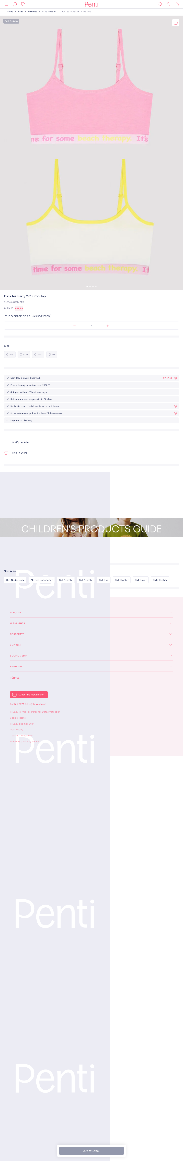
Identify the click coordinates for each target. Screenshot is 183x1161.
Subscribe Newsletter (31, 694)
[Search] (14, 4)
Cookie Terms (18, 717)
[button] (87, 286)
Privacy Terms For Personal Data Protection (35, 711)
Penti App (16, 666)
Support (15, 645)
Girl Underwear (15, 580)
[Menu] (6, 4)
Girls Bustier (49, 11)
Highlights (17, 623)
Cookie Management (21, 735)
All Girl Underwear (42, 580)
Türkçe (15, 677)
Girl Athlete (66, 580)
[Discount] (23, 4)
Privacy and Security (22, 723)
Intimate (32, 11)
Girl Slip (103, 580)
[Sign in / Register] (168, 4)
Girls (20, 11)
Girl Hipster (121, 580)
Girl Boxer (140, 580)
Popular (15, 612)
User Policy (16, 729)
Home (10, 11)
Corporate (17, 634)
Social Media (18, 655)
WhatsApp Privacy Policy (24, 741)
